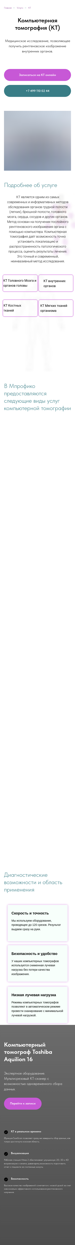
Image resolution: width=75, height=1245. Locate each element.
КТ (29, 7)
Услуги (20, 7)
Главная (8, 7)
